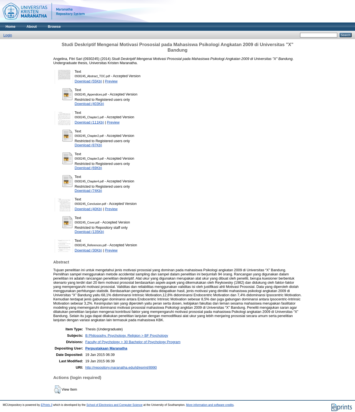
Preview (111, 81)
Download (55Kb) (88, 81)
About (32, 26)
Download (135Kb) (89, 232)
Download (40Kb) (88, 209)
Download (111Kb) (89, 122)
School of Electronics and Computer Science (115, 404)
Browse (54, 26)
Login (7, 35)
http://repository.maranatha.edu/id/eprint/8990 (121, 367)
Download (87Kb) (88, 145)
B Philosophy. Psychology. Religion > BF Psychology (126, 335)
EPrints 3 (46, 404)
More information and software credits (210, 404)
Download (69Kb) (88, 168)
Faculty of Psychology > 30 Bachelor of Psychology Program (132, 342)
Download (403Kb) (89, 104)
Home (11, 26)
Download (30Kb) (88, 250)
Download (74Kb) (88, 191)
